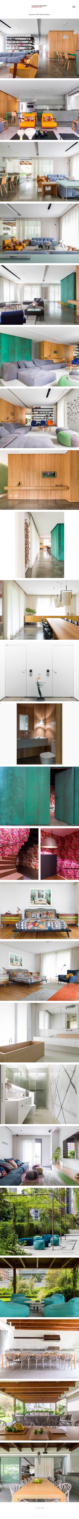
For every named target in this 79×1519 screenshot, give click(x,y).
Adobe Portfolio (43, 1516)
